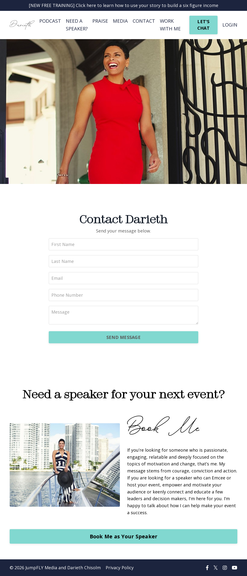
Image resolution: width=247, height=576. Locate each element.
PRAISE (100, 21)
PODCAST (50, 21)
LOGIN (229, 24)
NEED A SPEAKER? (77, 25)
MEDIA (120, 21)
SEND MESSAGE (123, 337)
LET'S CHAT (203, 25)
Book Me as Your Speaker (124, 536)
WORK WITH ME (170, 25)
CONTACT (144, 21)
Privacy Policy (120, 567)
